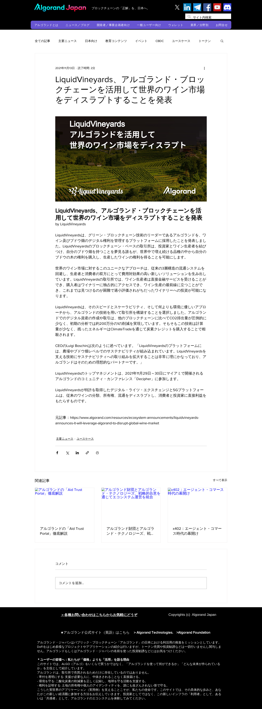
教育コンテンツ (116, 41)
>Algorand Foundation (193, 632)
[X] (177, 7)
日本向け (91, 41)
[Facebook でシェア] (57, 453)
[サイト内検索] (207, 17)
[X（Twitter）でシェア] (67, 453)
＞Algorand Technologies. (154, 632)
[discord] (227, 7)
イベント (141, 41)
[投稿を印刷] (97, 453)
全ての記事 (42, 41)
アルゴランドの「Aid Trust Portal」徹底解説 (62, 531)
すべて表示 (220, 480)
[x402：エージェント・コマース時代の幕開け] (197, 504)
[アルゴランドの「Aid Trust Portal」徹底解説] (64, 504)
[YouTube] (217, 7)
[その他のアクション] (204, 68)
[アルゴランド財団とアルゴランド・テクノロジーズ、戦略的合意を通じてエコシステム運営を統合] (131, 504)
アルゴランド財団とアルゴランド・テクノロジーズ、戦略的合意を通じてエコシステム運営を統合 (130, 531)
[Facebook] (207, 7)
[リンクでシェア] (87, 453)
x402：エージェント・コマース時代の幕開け (197, 531)
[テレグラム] (197, 7)
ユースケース (181, 41)
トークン (205, 41)
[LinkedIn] (187, 7)
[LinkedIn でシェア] (77, 453)
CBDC (160, 41)
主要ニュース (67, 41)
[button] (46, 25)
